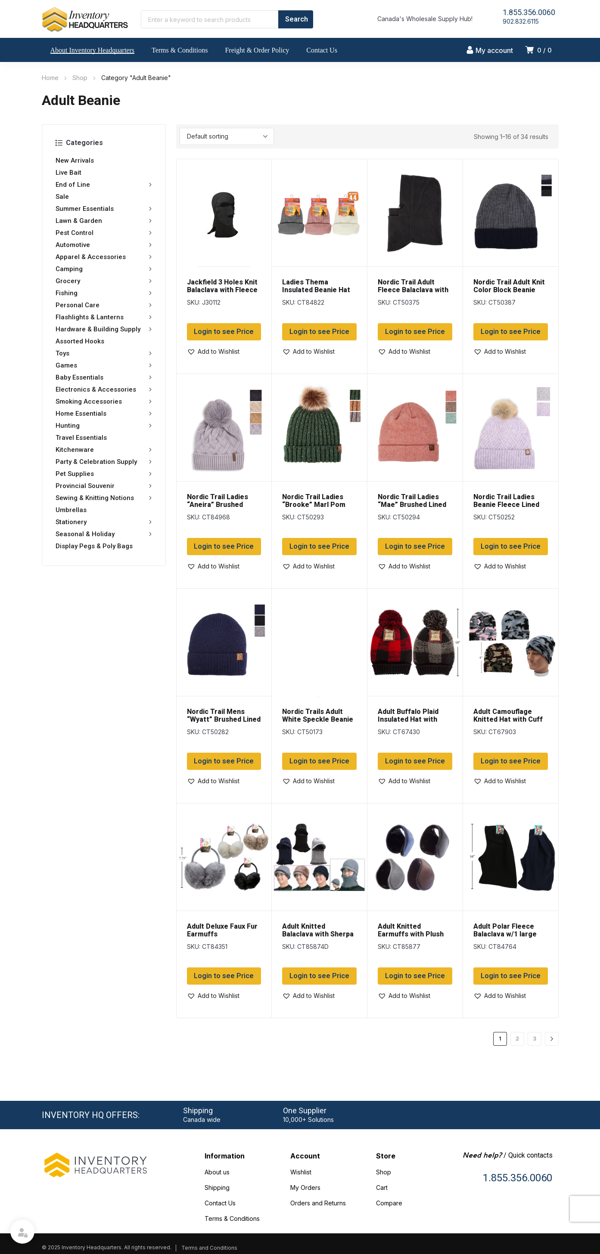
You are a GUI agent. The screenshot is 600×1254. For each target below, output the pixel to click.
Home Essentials (104, 413)
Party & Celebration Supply (104, 462)
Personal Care (104, 305)
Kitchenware (104, 450)
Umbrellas (71, 510)
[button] (213, 351)
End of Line (104, 184)
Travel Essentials (81, 438)
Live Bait (68, 172)
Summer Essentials (104, 209)
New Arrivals (75, 160)
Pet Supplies (104, 474)
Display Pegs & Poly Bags (94, 546)
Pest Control (104, 233)
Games (104, 365)
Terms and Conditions (209, 1248)
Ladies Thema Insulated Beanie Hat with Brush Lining (316, 290)
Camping (104, 269)
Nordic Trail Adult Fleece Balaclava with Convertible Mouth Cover (413, 293)
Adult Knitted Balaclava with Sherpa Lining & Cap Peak (318, 934)
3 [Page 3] (534, 1038)
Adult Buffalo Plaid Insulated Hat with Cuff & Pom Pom (408, 719)
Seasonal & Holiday (104, 534)
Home (50, 77)
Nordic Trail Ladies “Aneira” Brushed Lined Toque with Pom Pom (223, 508)
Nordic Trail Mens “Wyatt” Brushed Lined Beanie (224, 719)
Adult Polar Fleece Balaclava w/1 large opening (505, 934)
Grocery (104, 281)
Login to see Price (224, 332)
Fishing (104, 293)
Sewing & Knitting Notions (104, 498)
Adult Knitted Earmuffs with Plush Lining (411, 934)
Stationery (104, 522)
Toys (104, 353)
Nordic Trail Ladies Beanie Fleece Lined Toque (506, 504)
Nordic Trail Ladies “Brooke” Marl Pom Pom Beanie (313, 504)
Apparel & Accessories (104, 257)
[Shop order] (227, 136)
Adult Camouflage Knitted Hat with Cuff (508, 715)
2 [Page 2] (517, 1038)
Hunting (104, 425)
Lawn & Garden (104, 221)
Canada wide (202, 1119)
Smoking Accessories (104, 401)
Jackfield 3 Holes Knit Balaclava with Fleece (222, 286)
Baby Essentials (104, 377)
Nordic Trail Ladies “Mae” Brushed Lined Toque (412, 504)
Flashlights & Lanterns (104, 317)
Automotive (104, 245)
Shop (79, 77)
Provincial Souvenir (104, 486)
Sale (62, 197)
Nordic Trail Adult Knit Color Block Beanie (509, 286)
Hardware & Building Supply (104, 329)
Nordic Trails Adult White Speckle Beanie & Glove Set (317, 719)
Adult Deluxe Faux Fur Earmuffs (222, 930)
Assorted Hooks (80, 341)
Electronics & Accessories (104, 389)
